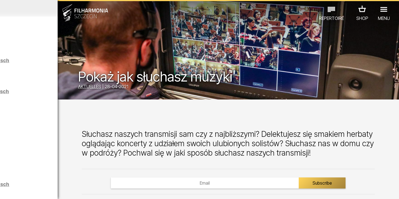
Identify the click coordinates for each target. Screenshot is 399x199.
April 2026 (52, 8)
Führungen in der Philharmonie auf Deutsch (64, 94)
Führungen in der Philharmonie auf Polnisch (64, 63)
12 (95, 189)
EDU (47, 167)
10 (78, 189)
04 (30, 189)
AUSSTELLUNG (72, 167)
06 (46, 189)
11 (86, 189)
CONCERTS (25, 167)
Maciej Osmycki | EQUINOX (65, 133)
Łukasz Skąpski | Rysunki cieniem (63, 161)
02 (14, 189)
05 (38, 189)
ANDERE (50, 174)
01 (6, 189)
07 (54, 189)
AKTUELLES (132, 88)
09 (70, 189)
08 (62, 189)
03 (22, 189)
